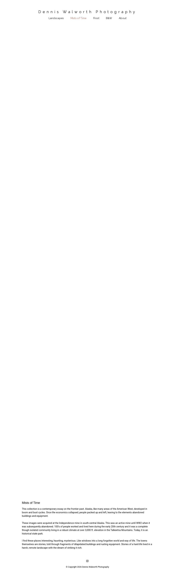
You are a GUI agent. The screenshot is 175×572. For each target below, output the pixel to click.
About (123, 18)
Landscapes (56, 18)
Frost (96, 18)
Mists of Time (79, 18)
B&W (109, 18)
